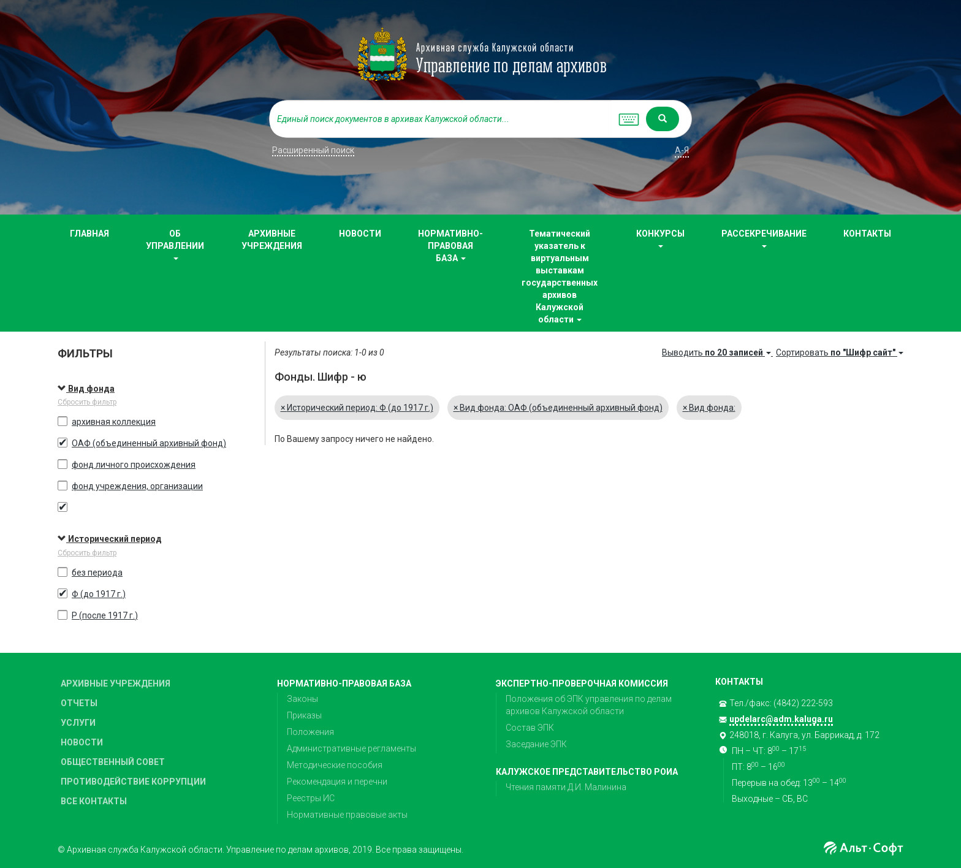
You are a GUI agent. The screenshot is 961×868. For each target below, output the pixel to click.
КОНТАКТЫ (867, 233)
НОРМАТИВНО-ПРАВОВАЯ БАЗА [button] (450, 246)
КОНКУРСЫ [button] (660, 238)
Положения (310, 732)
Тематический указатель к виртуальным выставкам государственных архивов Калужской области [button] (560, 276)
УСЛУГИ (78, 723)
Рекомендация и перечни (337, 781)
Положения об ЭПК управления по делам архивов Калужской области (589, 705)
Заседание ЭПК (536, 744)
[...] (441, 119)
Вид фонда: (709, 408)
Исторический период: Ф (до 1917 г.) (357, 408)
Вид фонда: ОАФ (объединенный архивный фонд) (558, 408)
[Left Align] (662, 119)
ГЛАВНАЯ (89, 233)
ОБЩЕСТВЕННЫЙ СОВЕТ (113, 762)
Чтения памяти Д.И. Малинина (566, 787)
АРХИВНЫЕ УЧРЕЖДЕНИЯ (271, 240)
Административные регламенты (351, 748)
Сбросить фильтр (87, 402)
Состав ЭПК (530, 728)
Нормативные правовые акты (347, 815)
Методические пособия (334, 765)
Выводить (717, 352)
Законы (302, 699)
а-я (682, 150)
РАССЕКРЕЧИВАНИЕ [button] (764, 238)
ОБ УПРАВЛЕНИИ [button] (175, 244)
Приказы (304, 715)
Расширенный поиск (313, 150)
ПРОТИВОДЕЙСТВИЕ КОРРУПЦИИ (133, 781)
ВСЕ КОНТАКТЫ (94, 801)
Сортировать (839, 352)
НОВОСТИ (360, 233)
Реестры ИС (311, 798)
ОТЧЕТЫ (79, 703)
